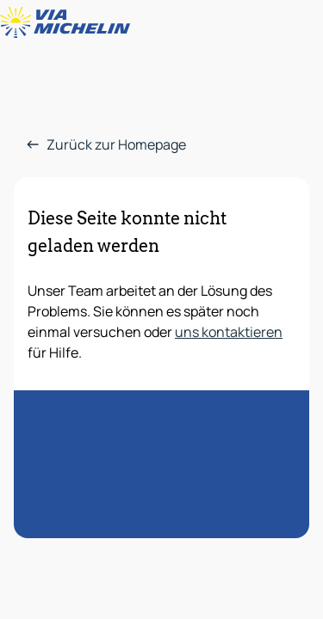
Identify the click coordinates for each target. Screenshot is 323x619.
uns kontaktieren (229, 331)
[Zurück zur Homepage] (69, 22)
